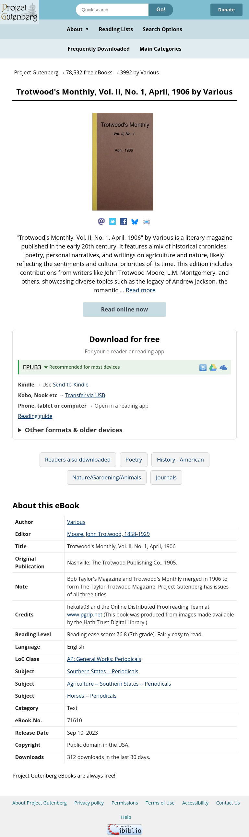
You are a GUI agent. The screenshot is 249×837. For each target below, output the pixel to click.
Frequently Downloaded (98, 48)
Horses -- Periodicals (91, 695)
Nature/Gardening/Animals (106, 477)
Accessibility (195, 803)
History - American (180, 459)
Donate (226, 9)
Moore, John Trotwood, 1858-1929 (108, 534)
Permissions (125, 803)
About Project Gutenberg (39, 803)
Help (126, 817)
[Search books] (112, 10)
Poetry (133, 459)
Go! (160, 9)
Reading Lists (116, 29)
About (78, 29)
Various (76, 522)
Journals (166, 477)
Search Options (162, 29)
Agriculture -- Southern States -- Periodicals (119, 683)
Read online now (124, 309)
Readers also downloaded (78, 459)
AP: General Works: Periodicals (104, 659)
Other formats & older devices (74, 430)
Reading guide (35, 416)
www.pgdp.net (84, 614)
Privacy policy (89, 803)
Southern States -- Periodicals (102, 671)
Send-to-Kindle (71, 384)
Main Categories (160, 48)
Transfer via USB (85, 395)
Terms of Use (160, 803)
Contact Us (228, 803)
